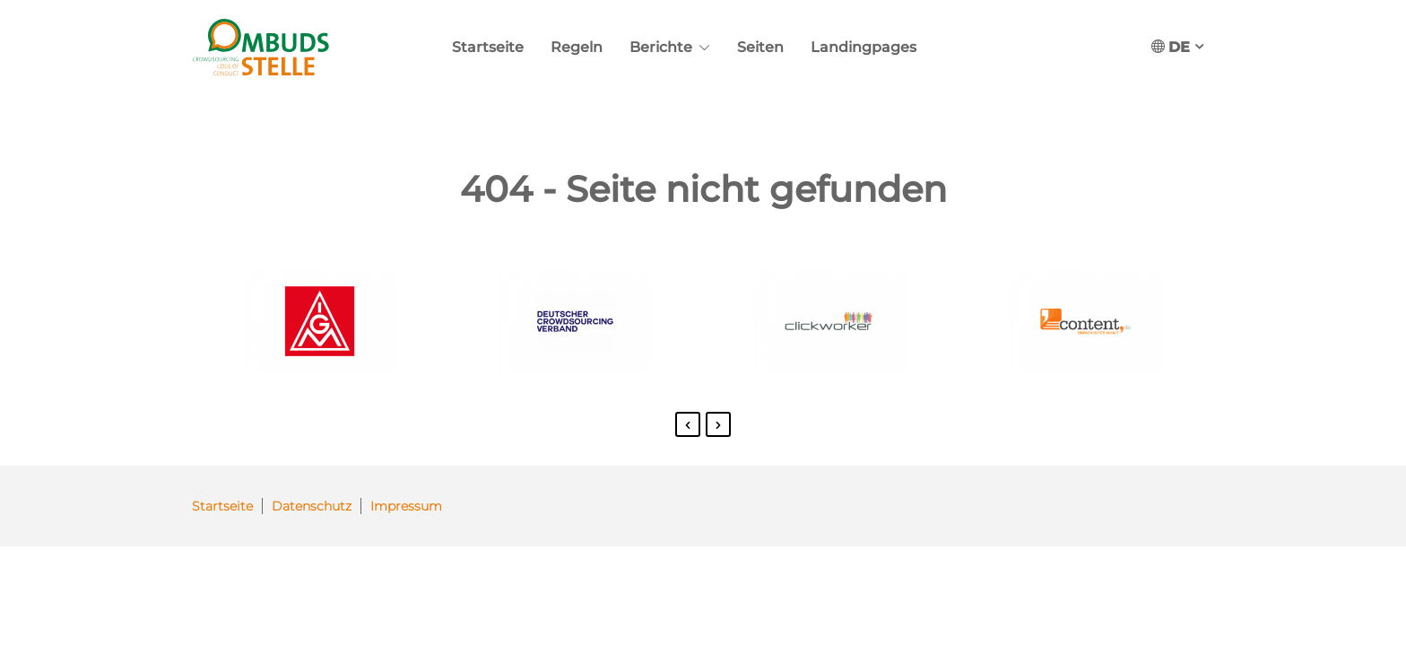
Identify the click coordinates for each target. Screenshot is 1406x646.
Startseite (488, 47)
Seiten (760, 47)
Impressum (406, 506)
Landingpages (863, 47)
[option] (319, 325)
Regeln (577, 47)
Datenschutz (312, 506)
